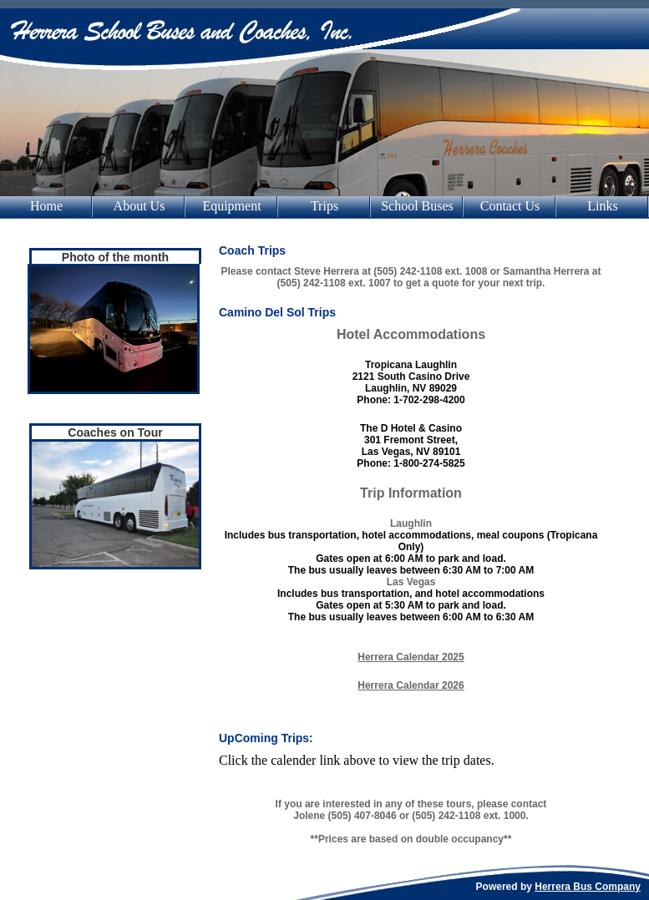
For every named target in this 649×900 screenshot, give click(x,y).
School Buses (417, 206)
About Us (139, 206)
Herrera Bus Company (588, 886)
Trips (324, 206)
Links (602, 206)
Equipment (231, 206)
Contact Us (510, 206)
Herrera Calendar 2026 (410, 685)
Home (46, 206)
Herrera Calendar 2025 (410, 657)
